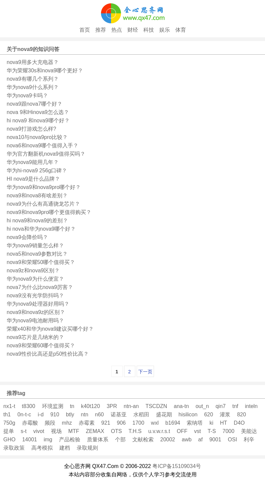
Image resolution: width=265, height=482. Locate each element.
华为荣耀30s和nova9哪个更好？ (45, 70)
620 (208, 414)
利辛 (249, 439)
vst (197, 431)
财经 (132, 30)
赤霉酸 (30, 423)
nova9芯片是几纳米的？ (35, 337)
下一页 (145, 371)
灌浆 (225, 414)
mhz (67, 423)
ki (211, 423)
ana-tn (181, 406)
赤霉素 (87, 423)
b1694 (172, 423)
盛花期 (164, 414)
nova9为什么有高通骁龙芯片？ (43, 204)
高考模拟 (42, 448)
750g (9, 423)
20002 (167, 439)
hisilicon (188, 414)
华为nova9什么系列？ (33, 87)
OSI (232, 439)
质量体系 (97, 439)
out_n (202, 406)
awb (186, 439)
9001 (215, 439)
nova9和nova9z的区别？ (36, 312)
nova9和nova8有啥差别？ (37, 195)
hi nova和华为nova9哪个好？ (41, 229)
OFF (182, 431)
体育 (180, 30)
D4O (239, 423)
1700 (138, 423)
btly (70, 414)
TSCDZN (156, 406)
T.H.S (135, 431)
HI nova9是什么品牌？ (33, 179)
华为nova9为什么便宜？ (35, 279)
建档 (64, 448)
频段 (50, 423)
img (48, 439)
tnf (235, 406)
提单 (8, 431)
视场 (56, 431)
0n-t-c (24, 414)
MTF (73, 431)
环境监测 (52, 406)
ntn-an (131, 406)
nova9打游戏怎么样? (31, 129)
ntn (84, 414)
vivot (38, 431)
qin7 (221, 406)
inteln (251, 406)
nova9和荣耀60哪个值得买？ (41, 345)
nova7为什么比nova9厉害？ (40, 287)
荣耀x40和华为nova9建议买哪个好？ (50, 329)
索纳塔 (195, 423)
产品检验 (69, 439)
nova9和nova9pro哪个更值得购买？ (49, 212)
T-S (212, 431)
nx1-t (9, 406)
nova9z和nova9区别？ (33, 270)
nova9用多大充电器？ (33, 62)
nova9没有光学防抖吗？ (35, 295)
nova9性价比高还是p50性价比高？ (48, 354)
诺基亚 (119, 414)
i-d (41, 414)
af (200, 439)
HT (223, 423)
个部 (120, 439)
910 (54, 414)
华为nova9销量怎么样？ (35, 245)
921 (105, 423)
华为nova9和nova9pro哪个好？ (44, 187)
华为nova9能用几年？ (33, 162)
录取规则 (87, 448)
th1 (7, 414)
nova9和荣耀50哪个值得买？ (41, 262)
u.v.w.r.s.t (159, 431)
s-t (24, 431)
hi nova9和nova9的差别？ (37, 220)
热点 (116, 30)
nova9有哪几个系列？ (33, 79)
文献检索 (143, 439)
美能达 (249, 431)
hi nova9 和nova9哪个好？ (38, 120)
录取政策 (14, 448)
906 (121, 423)
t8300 (28, 406)
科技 (148, 30)
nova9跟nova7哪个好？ (34, 104)
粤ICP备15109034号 (176, 466)
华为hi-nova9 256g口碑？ (37, 170)
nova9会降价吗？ (27, 237)
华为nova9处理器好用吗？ (38, 304)
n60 (99, 414)
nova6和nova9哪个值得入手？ (42, 145)
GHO (9, 439)
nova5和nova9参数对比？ (37, 254)
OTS (116, 431)
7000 (229, 431)
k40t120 (90, 406)
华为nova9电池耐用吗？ (35, 320)
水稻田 (141, 414)
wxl (155, 423)
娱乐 (164, 30)
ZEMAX (95, 431)
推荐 (100, 30)
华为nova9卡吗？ (27, 95)
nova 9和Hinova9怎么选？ (38, 112)
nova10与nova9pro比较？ (37, 137)
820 (241, 414)
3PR (112, 406)
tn (72, 406)
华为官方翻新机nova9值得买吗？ (46, 154)
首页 (84, 30)
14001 (29, 439)
